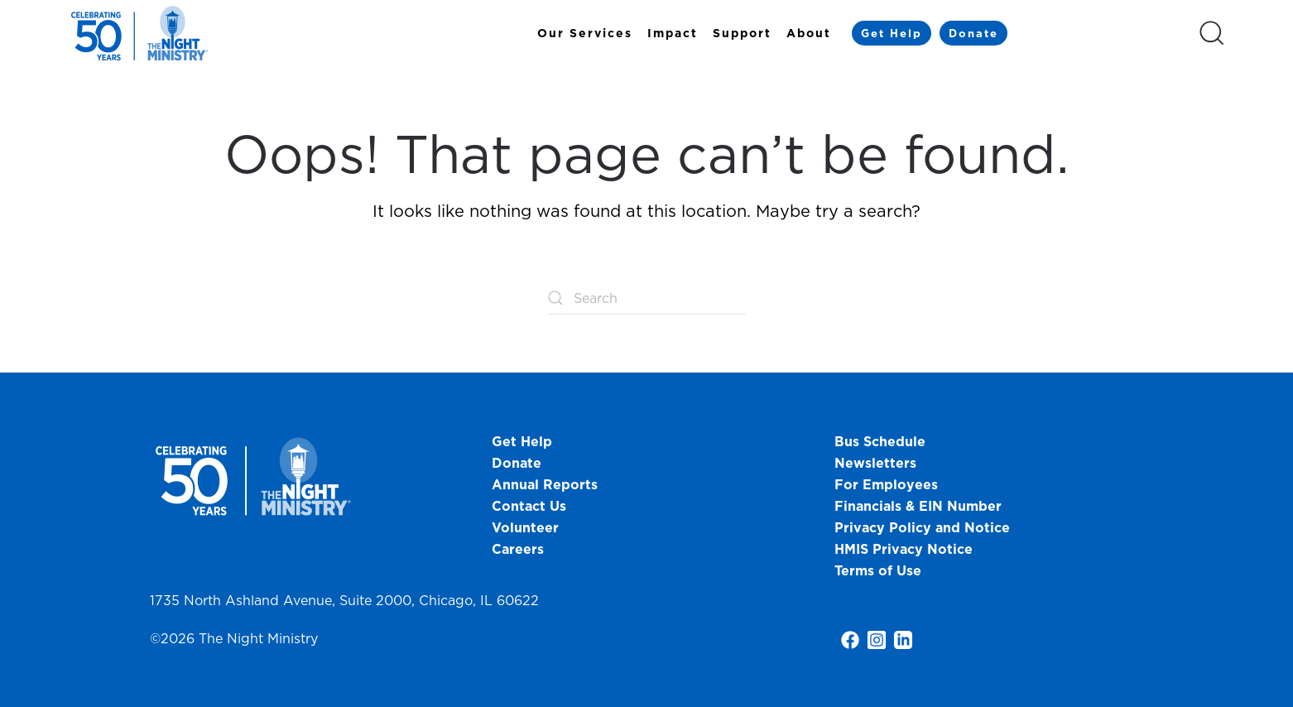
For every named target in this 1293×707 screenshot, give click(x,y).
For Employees (886, 484)
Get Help (891, 33)
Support (742, 33)
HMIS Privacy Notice (903, 549)
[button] (1212, 33)
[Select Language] (1102, 32)
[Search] (646, 298)
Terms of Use (877, 570)
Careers (518, 549)
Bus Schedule (879, 441)
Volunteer (525, 527)
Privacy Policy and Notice (924, 527)
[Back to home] (141, 33)
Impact (672, 33)
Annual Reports (545, 484)
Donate (973, 33)
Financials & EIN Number (918, 506)
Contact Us (529, 506)
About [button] (808, 33)
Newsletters (875, 463)
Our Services (584, 33)
